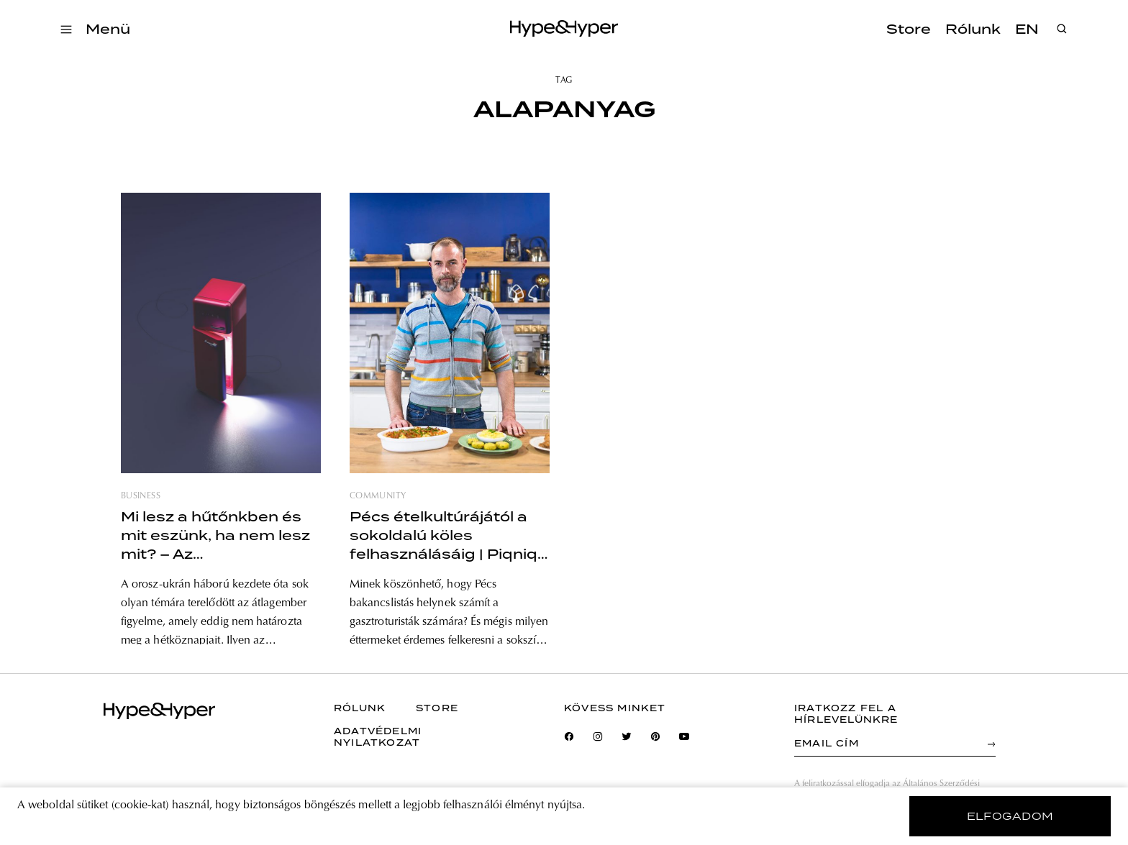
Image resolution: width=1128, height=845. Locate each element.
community (378, 496)
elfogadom (1010, 816)
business (140, 496)
